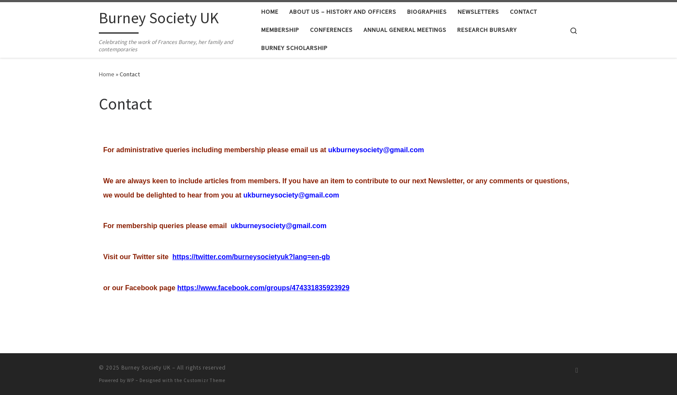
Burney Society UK (146, 367)
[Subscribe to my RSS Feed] (577, 370)
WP (130, 380)
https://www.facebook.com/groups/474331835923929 (263, 288)
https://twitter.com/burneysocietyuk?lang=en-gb (251, 256)
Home (106, 74)
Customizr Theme (204, 380)
